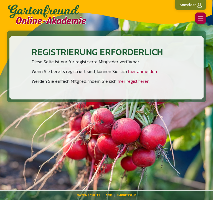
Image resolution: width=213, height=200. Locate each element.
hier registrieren (133, 81)
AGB (108, 195)
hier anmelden (142, 71)
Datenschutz (89, 195)
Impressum (126, 195)
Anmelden (190, 5)
